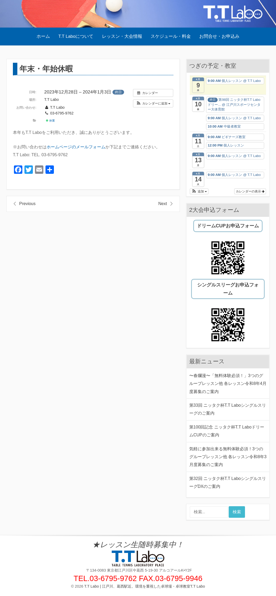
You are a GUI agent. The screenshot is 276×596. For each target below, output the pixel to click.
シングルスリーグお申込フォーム (228, 288)
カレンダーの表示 (250, 191)
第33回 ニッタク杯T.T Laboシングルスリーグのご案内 (227, 409)
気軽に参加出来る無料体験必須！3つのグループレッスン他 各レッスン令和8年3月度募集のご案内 (228, 457)
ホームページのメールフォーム (76, 147)
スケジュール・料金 (171, 36)
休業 (50, 120)
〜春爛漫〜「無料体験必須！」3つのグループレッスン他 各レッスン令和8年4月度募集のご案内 (228, 383)
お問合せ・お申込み (219, 36)
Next (162, 203)
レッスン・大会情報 (122, 36)
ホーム (43, 36)
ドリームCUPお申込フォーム (228, 225)
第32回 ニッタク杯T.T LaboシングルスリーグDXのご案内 (227, 482)
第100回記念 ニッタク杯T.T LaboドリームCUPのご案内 (226, 431)
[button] (153, 103)
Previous (27, 203)
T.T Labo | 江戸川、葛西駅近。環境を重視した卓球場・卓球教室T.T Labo (144, 586)
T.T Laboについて (75, 36)
